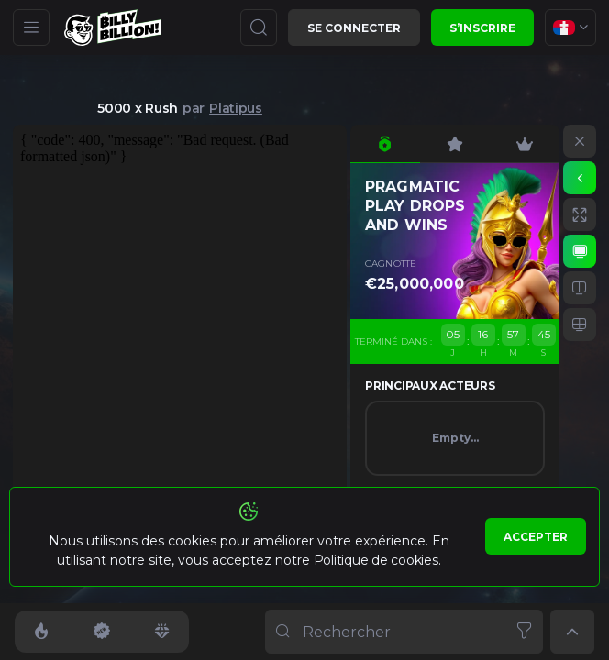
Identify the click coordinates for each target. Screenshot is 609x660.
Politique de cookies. (377, 560)
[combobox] (570, 27)
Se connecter (354, 28)
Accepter (536, 537)
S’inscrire (482, 28)
